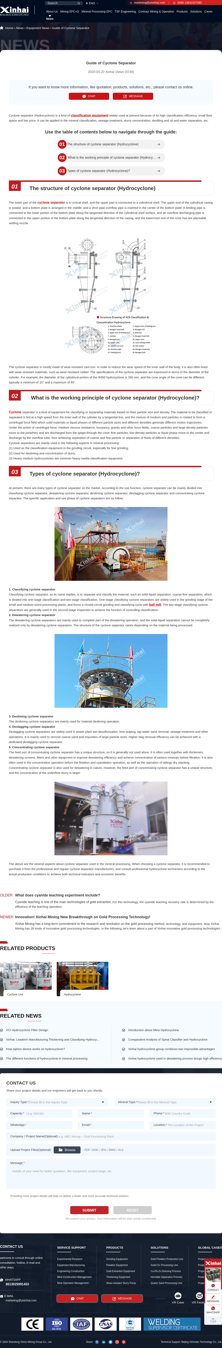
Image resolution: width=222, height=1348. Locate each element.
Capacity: (17, 1113)
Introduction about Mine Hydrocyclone (153, 1030)
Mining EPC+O (69, 11)
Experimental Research (69, 1259)
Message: (17, 1163)
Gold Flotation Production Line (167, 1259)
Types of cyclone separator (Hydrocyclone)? (98, 171)
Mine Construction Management (74, 1277)
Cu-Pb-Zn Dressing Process (166, 1271)
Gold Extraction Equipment (120, 1271)
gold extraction (100, 902)
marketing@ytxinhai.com (147, 2)
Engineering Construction (70, 1271)
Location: (160, 1124)
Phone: (159, 1113)
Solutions (196, 11)
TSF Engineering (125, 11)
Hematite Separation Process (166, 1277)
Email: (87, 1124)
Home (9, 28)
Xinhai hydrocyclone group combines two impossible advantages (171, 1049)
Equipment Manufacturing (71, 1265)
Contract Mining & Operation (156, 11)
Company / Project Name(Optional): (34, 1136)
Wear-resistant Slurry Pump (121, 1283)
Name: (87, 1113)
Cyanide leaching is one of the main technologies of (52, 902)
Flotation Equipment (117, 1265)
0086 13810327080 (187, 2)
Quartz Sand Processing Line (166, 1283)
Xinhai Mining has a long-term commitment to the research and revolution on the (73, 923)
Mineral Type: (127, 1102)
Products (182, 11)
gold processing (142, 923)
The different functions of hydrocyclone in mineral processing (46, 1058)
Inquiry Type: (19, 1102)
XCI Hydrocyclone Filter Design (27, 1030)
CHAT (88, 96)
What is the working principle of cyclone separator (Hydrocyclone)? (111, 157)
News (49, 18)
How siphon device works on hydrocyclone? (35, 1049)
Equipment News (37, 28)
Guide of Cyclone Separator (70, 28)
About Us (52, 11)
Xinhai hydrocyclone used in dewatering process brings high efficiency (175, 1058)
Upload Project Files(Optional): (30, 1149)
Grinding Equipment (117, 1259)
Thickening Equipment (118, 1277)
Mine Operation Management (72, 1283)
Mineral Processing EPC (97, 11)
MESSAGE (133, 96)
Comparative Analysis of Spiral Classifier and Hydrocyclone (168, 1039)
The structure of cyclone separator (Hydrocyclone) (103, 144)
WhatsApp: (18, 1124)
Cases (208, 11)
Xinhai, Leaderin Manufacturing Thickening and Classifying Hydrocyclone (53, 1039)
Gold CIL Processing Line (164, 1265)
